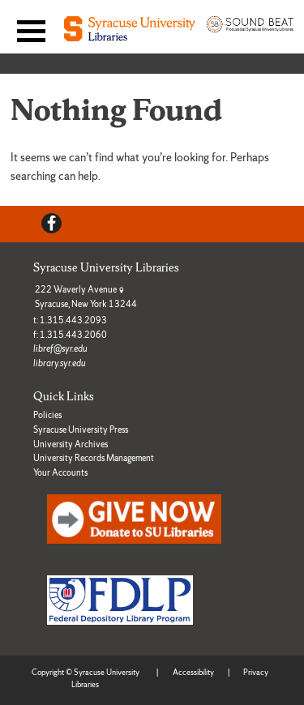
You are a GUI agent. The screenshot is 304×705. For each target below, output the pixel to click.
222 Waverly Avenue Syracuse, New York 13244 (86, 297)
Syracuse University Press (80, 429)
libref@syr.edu (60, 348)
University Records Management (93, 458)
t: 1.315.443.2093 (70, 320)
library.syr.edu (59, 363)
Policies (47, 415)
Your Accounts (60, 472)
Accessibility (193, 672)
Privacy (255, 672)
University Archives (70, 444)
